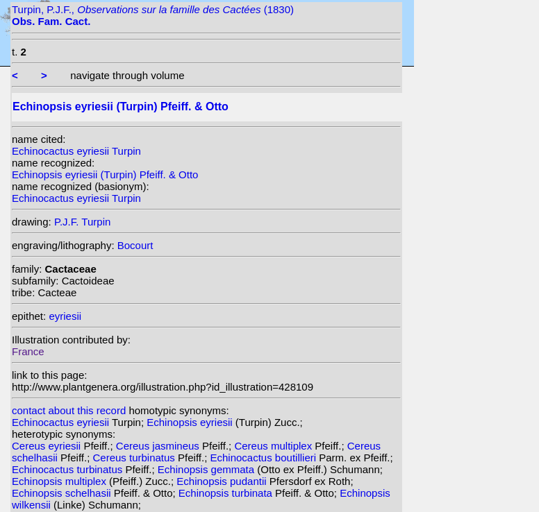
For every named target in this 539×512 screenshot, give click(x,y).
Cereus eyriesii (47, 446)
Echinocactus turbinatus (68, 469)
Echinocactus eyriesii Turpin (76, 151)
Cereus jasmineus (159, 446)
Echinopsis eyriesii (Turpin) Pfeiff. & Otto (105, 174)
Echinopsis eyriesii (191, 422)
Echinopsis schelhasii (63, 493)
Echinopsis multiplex (60, 481)
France (28, 351)
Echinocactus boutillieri (264, 457)
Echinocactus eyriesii (62, 422)
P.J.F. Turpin (82, 222)
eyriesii (65, 316)
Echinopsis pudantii (222, 481)
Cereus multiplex (274, 446)
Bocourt (135, 245)
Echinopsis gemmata (207, 469)
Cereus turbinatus (135, 457)
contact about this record (69, 410)
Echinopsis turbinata (227, 493)
